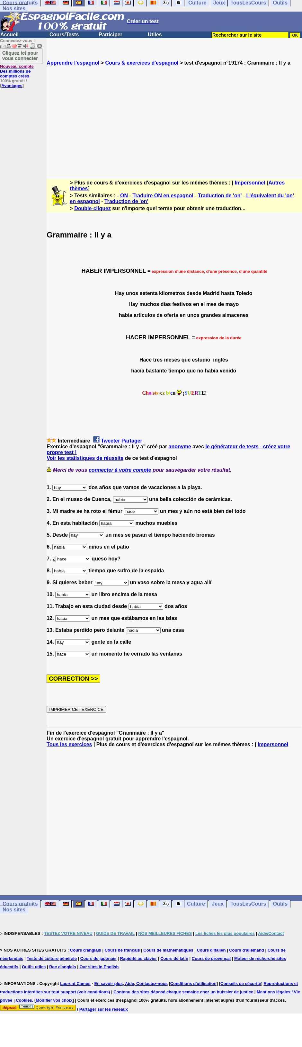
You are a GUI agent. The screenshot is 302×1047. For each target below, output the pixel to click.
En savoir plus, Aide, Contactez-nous (131, 983)
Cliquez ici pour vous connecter (20, 55)
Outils (280, 904)
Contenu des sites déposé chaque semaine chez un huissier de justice (183, 991)
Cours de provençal (211, 958)
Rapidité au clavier (138, 958)
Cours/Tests (64, 34)
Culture (196, 904)
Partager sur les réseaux (103, 1009)
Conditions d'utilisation (193, 983)
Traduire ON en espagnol (162, 195)
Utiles (155, 34)
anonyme (180, 446)
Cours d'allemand (246, 950)
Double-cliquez (92, 208)
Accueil (9, 34)
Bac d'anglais (62, 966)
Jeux (217, 904)
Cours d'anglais (85, 950)
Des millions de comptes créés (17, 71)
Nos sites (14, 8)
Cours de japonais (98, 958)
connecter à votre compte (120, 470)
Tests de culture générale (52, 958)
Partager (131, 440)
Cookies (24, 1000)
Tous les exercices (69, 744)
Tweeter (110, 440)
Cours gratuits (20, 904)
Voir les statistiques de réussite (85, 458)
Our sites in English (99, 966)
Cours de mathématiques (168, 950)
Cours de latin (174, 958)
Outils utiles (34, 966)
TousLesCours (248, 904)
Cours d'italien (211, 950)
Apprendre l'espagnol (73, 63)
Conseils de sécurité (240, 983)
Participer (110, 34)
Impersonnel (250, 182)
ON (124, 195)
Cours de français (122, 950)
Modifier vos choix (54, 1000)
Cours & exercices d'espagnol (141, 63)
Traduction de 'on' (220, 195)
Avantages (11, 85)
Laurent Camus (75, 983)
